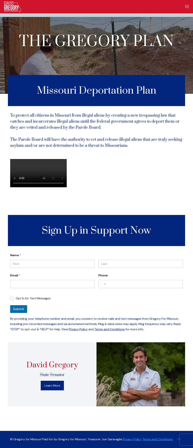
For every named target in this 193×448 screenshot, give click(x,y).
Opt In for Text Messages (33, 298)
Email (15, 275)
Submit (18, 309)
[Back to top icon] (179, 439)
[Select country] (102, 284)
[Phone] (140, 284)
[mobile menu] (187, 6)
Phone (103, 275)
